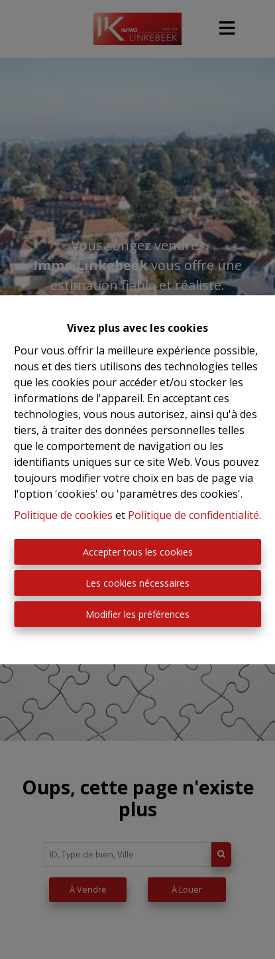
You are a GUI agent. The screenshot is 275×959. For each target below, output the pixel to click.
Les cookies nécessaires (137, 583)
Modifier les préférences (137, 614)
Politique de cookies (63, 515)
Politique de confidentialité (193, 515)
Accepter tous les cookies (138, 552)
